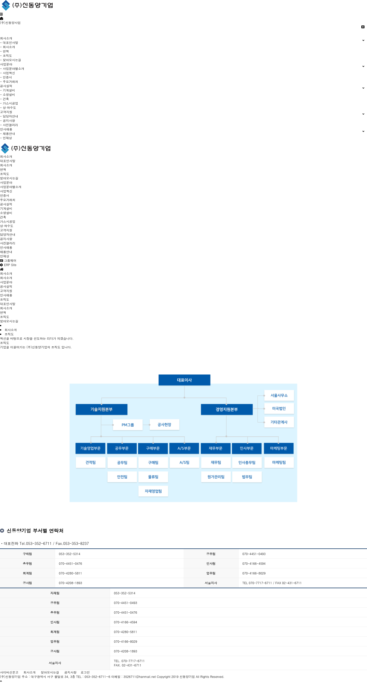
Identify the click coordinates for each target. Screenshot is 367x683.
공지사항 (6, 239)
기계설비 (6, 208)
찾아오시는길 (9, 178)
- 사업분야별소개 (12, 68)
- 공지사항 (7, 120)
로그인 (85, 672)
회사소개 (6, 156)
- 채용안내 (7, 133)
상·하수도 (6, 226)
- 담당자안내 (9, 116)
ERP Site (8, 264)
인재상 (4, 256)
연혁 (3, 169)
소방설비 (6, 213)
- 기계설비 (7, 90)
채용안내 (6, 251)
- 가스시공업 (9, 103)
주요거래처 (7, 200)
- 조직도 (6, 55)
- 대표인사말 (9, 42)
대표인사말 (7, 161)
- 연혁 (4, 51)
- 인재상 (6, 138)
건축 (3, 217)
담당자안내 (7, 234)
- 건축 (4, 99)
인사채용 (6, 247)
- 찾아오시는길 (10, 60)
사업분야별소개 (10, 187)
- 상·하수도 (8, 107)
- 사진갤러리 (9, 125)
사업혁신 (6, 191)
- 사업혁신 (7, 73)
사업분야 (6, 182)
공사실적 (6, 204)
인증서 (4, 195)
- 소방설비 (7, 94)
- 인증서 (6, 77)
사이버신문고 (9, 672)
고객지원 (6, 230)
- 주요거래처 (9, 81)
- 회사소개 (7, 47)
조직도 (4, 174)
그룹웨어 (8, 260)
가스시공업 (7, 221)
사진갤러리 (7, 243)
